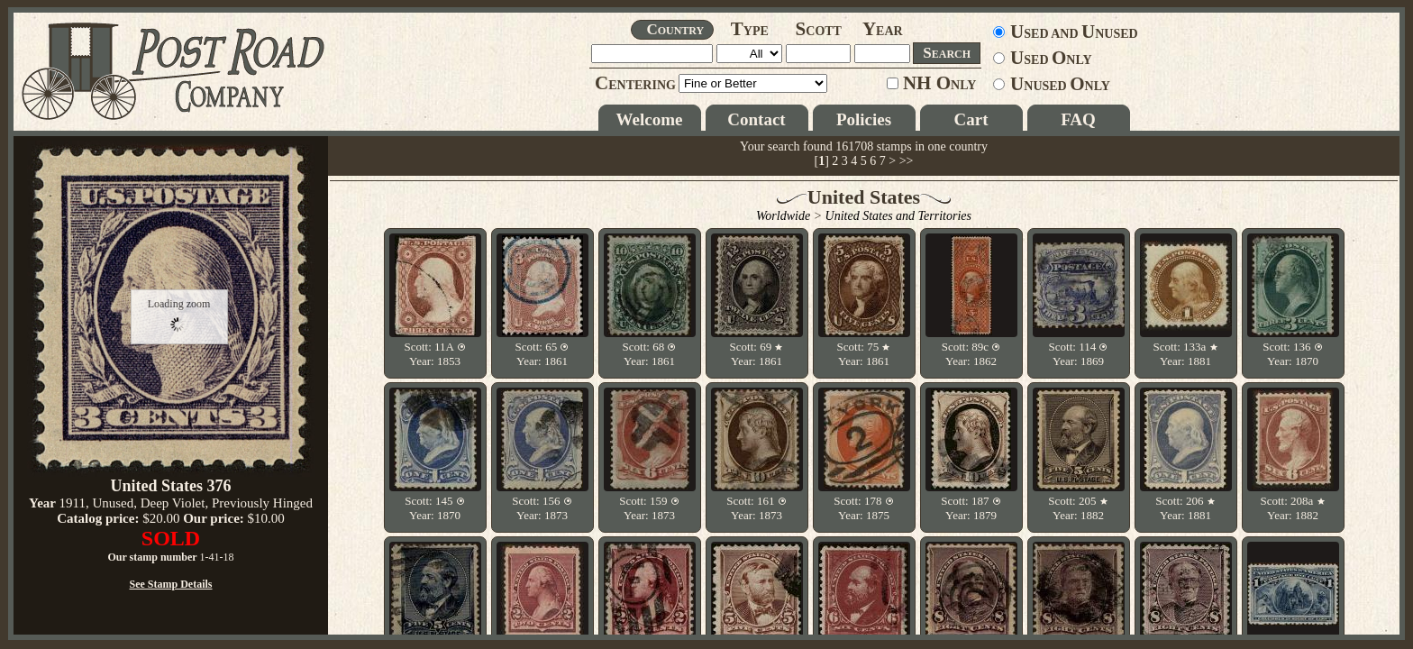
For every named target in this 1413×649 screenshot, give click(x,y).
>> (906, 161)
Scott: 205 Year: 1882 (1078, 508)
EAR (882, 31)
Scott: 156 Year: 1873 (541, 508)
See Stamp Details (171, 584)
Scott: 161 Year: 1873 (756, 508)
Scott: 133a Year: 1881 (1185, 354)
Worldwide (783, 216)
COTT (819, 31)
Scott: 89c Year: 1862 (971, 354)
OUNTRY (675, 29)
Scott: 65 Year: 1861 (542, 354)
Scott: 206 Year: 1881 (1185, 508)
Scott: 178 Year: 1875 (863, 508)
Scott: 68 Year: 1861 (650, 354)
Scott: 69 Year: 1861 (757, 354)
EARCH (947, 52)
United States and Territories (898, 216)
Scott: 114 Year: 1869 (1078, 354)
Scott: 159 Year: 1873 (649, 508)
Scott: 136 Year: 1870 (1292, 354)
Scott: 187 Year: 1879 (970, 508)
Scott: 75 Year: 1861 (864, 354)
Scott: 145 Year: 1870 (434, 508)
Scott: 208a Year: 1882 (1292, 508)
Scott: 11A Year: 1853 (434, 354)
